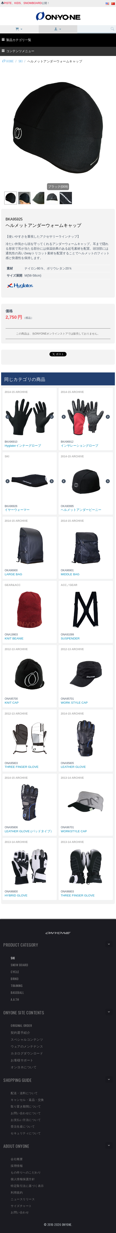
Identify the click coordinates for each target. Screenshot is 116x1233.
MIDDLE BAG (70, 574)
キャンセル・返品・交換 (27, 1099)
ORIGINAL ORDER (21, 1025)
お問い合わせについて (26, 1113)
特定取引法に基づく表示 (27, 1185)
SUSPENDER (70, 638)
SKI (20, 61)
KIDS (17, 3)
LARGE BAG (13, 574)
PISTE (8, 3)
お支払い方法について (26, 1119)
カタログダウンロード (27, 1053)
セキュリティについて (26, 1133)
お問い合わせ (20, 1212)
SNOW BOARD (19, 964)
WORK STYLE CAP (74, 702)
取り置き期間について (26, 1106)
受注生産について (23, 1126)
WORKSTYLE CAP (74, 831)
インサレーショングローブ (79, 445)
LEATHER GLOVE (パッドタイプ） (29, 831)
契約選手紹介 (20, 1032)
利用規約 (17, 1192)
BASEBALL (17, 992)
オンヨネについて (24, 1066)
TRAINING (16, 985)
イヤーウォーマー (17, 510)
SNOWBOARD (32, 3)
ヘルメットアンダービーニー (81, 510)
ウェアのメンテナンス (27, 1046)
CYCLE (15, 971)
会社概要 (17, 1159)
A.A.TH (15, 999)
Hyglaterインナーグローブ (23, 445)
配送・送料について (24, 1093)
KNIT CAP (11, 702)
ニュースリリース (23, 1199)
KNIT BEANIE (14, 638)
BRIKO (15, 978)
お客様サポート (22, 1060)
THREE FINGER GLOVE (22, 767)
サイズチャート (21, 1205)
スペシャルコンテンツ (27, 1039)
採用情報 (17, 1165)
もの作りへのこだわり (26, 1172)
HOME (8, 61)
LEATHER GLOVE (73, 767)
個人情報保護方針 (23, 1179)
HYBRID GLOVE (16, 895)
